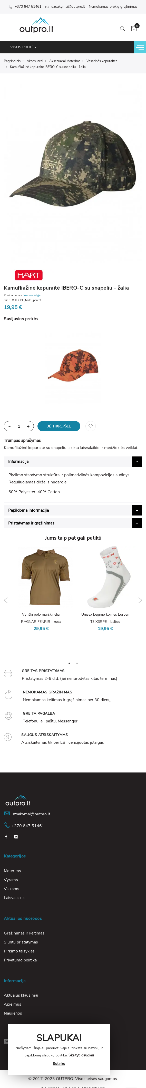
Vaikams (11, 889)
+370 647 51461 (24, 6)
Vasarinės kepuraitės (101, 61)
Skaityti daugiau (81, 1055)
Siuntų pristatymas (21, 942)
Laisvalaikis (14, 898)
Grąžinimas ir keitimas (24, 933)
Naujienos (13, 1013)
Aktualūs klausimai (21, 995)
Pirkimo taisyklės (19, 951)
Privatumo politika (20, 960)
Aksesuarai (35, 61)
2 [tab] (77, 663)
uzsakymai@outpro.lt (65, 6)
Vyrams (11, 880)
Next (140, 600)
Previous (6, 600)
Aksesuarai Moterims (64, 61)
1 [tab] (69, 663)
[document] (59, 1049)
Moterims (12, 871)
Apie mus (12, 1004)
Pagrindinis (12, 61)
